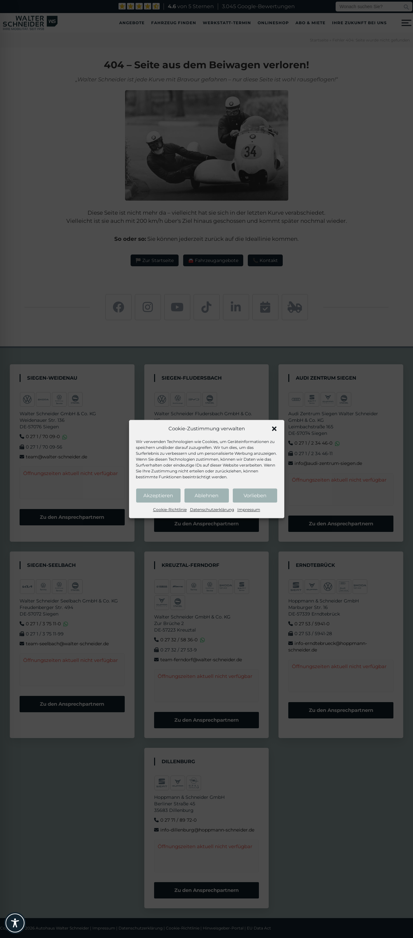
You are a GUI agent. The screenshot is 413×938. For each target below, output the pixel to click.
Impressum (248, 509)
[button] (274, 428)
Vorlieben (255, 495)
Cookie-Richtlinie (170, 509)
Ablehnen (206, 495)
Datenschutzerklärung (212, 509)
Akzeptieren (158, 495)
